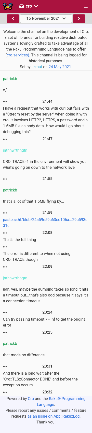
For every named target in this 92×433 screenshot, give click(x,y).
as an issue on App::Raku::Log (53, 416)
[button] (85, 6)
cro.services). (18, 55)
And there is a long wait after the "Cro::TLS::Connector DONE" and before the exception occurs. (40, 379)
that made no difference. (24, 355)
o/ (5, 90)
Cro (31, 398)
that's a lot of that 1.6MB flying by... (33, 201)
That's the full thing (19, 239)
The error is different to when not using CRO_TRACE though (36, 256)
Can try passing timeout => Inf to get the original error (45, 322)
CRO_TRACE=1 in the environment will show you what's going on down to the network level (45, 164)
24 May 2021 (60, 66)
